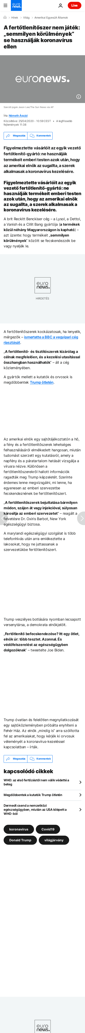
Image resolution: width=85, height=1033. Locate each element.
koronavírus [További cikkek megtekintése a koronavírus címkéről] (18, 829)
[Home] (5, 17)
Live (74, 5)
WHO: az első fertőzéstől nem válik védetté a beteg (36, 782)
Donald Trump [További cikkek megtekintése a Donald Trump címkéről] (20, 840)
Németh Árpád (18, 115)
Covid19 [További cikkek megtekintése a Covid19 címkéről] (47, 829)
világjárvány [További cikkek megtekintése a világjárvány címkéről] (53, 840)
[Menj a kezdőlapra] (16, 5)
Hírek (14, 17)
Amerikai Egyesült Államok (51, 17)
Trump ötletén (41, 382)
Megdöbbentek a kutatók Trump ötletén (33, 795)
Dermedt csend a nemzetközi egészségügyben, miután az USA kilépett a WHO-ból (35, 809)
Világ (26, 17)
